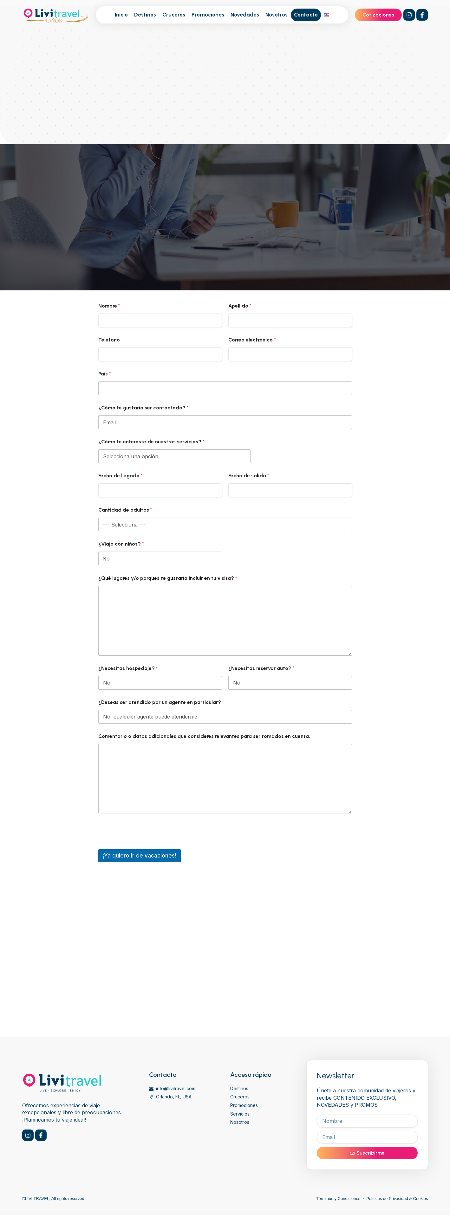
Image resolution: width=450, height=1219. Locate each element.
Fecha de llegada (120, 476)
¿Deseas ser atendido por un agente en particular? (159, 702)
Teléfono (109, 340)
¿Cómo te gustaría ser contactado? (143, 408)
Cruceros (173, 14)
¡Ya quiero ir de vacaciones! (139, 855)
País (104, 374)
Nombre (109, 306)
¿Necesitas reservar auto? (261, 668)
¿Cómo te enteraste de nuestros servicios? (151, 442)
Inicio (121, 14)
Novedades (245, 14)
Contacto (306, 14)
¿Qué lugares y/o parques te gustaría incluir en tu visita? (167, 578)
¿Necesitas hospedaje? (128, 668)
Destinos (145, 14)
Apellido (239, 306)
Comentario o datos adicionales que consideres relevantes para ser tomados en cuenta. (204, 736)
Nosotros (276, 14)
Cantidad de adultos (125, 510)
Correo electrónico (252, 340)
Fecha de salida (248, 476)
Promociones (208, 14)
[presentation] (146, 845)
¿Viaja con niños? (121, 544)
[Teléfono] (160, 354)
